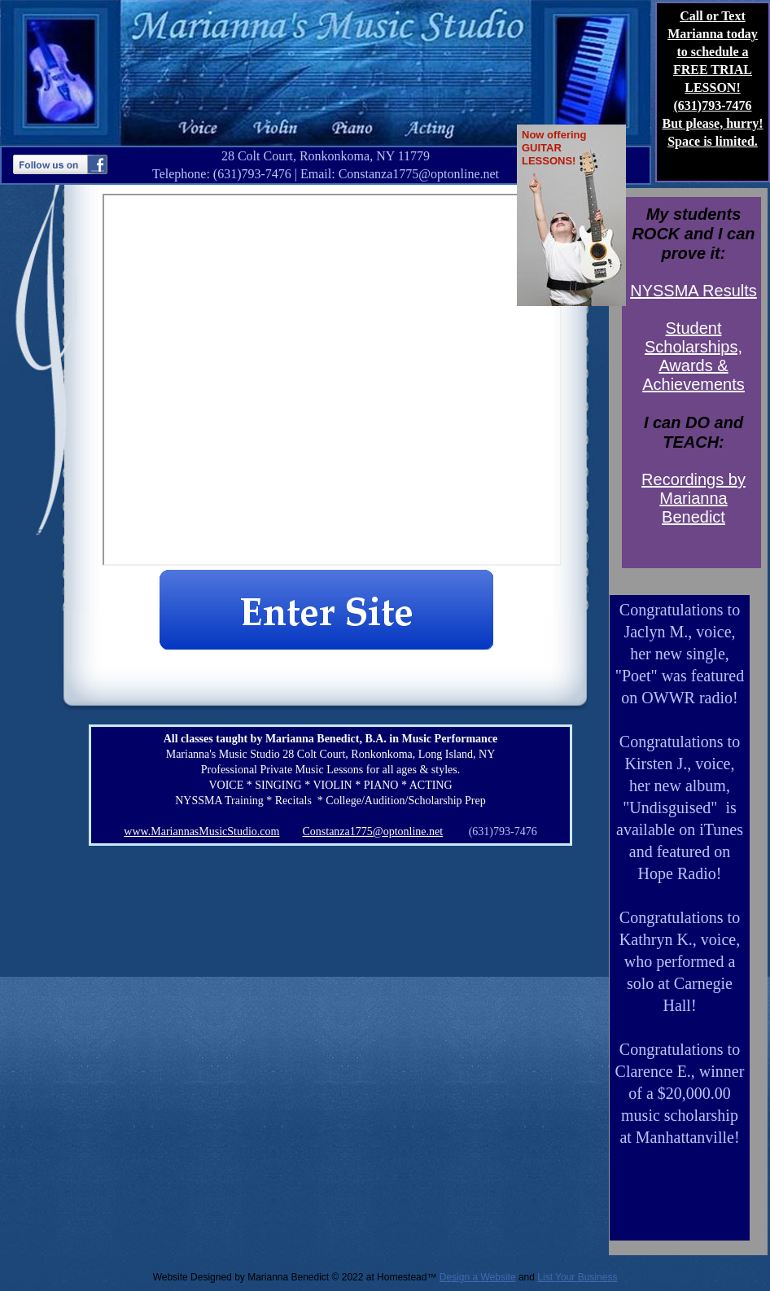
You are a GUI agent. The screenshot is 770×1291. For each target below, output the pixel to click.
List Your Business (577, 1277)
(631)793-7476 (713, 105)
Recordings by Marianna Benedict (693, 498)
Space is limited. (712, 141)
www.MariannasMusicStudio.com (201, 831)
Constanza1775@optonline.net (372, 831)
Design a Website (478, 1277)
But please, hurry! (713, 123)
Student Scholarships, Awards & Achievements (693, 356)
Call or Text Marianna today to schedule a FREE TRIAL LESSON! (712, 51)
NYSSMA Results (693, 291)
